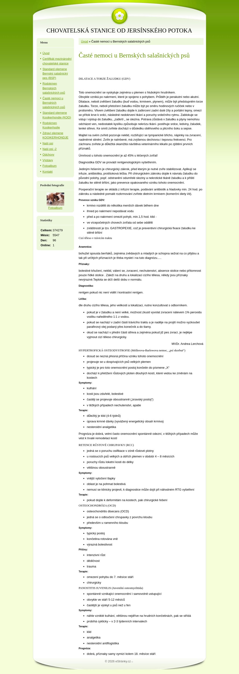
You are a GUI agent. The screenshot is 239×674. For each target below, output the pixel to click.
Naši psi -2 (49, 149)
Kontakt (47, 171)
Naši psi (47, 143)
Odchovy (48, 154)
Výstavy (47, 160)
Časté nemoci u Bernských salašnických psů (53, 102)
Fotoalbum (49, 166)
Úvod (84, 41)
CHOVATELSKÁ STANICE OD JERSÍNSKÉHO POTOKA (119, 30)
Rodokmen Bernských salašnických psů (53, 88)
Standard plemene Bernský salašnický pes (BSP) (55, 73)
